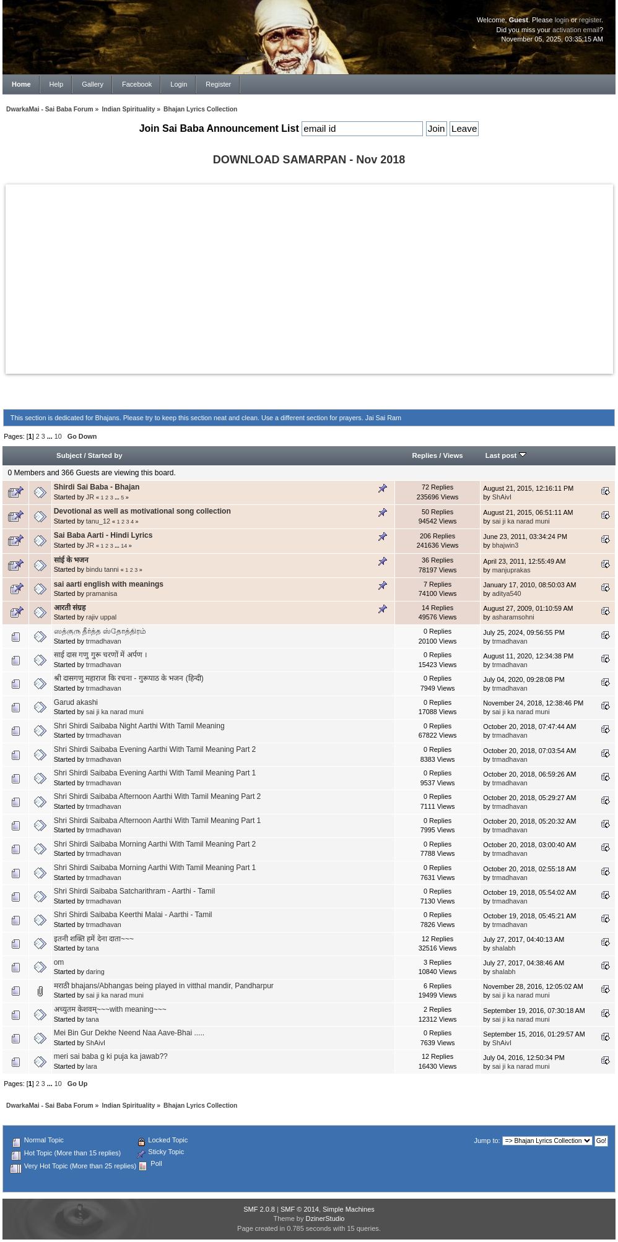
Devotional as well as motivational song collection (142, 511)
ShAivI (501, 497)
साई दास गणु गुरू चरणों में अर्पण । (100, 654)
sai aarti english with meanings (108, 584)
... (50, 436)
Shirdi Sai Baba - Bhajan (97, 487)
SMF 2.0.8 (259, 1209)
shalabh (504, 948)
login (562, 20)
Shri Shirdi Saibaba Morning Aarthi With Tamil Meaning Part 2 (155, 844)
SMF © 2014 (300, 1209)
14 (124, 546)
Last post (505, 455)
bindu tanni (102, 569)
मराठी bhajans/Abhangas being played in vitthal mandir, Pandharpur (164, 985)
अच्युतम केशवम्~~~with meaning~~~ (110, 1009)
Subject (69, 455)
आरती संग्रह (69, 607)
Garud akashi (76, 702)
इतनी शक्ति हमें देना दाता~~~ (94, 938)
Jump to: (487, 1140)
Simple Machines (349, 1209)
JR (90, 497)
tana (92, 948)
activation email (575, 29)
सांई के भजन (71, 560)
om (59, 962)
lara (91, 1066)
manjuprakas (511, 570)
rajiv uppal (101, 617)
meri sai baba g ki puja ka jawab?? (111, 1056)
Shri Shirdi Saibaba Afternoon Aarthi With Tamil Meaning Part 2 (157, 796)
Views (453, 455)
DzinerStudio (324, 1218)
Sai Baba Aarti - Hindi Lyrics (103, 535)
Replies (424, 455)
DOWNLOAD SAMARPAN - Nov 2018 (309, 159)
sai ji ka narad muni (521, 521)
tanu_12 (98, 521)
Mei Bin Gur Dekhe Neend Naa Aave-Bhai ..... (129, 1033)
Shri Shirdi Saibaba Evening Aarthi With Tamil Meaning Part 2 (155, 749)
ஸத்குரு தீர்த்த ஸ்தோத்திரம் (100, 631)
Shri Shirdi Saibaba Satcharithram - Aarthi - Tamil (134, 891)
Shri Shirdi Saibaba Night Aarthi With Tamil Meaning (139, 726)
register (590, 20)
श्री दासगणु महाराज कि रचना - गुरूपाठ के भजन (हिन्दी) (129, 678)
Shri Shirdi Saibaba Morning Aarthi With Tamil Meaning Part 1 (155, 867)
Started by (105, 455)
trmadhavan (103, 641)
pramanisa (101, 593)
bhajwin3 (505, 545)
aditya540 (506, 593)
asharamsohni (513, 617)
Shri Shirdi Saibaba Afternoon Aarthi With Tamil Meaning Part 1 (157, 820)
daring (95, 971)
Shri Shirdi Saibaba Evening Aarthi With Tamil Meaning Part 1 (155, 773)
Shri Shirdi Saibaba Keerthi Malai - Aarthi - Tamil (133, 914)
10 (58, 436)
